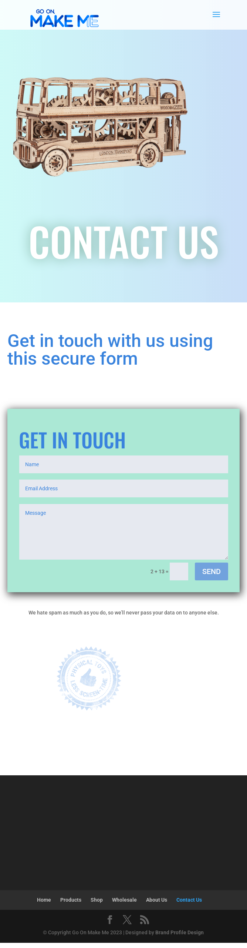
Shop (97, 900)
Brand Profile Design (179, 932)
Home (44, 900)
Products (70, 900)
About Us (156, 900)
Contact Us (189, 900)
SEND (211, 571)
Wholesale (124, 900)
